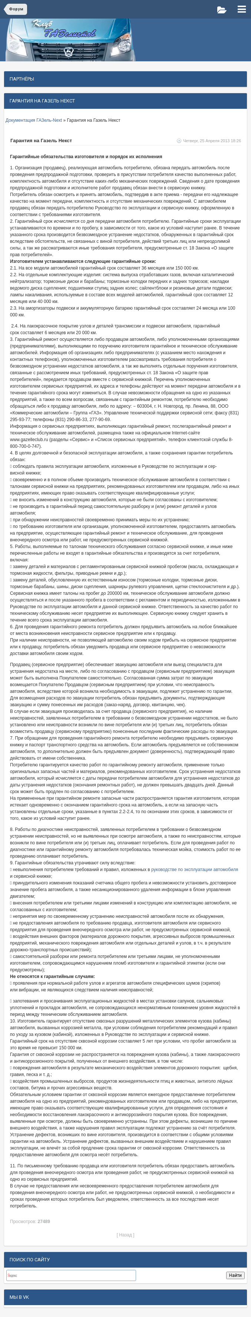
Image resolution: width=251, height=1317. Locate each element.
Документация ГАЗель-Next (34, 120)
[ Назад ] (126, 1235)
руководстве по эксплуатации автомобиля (194, 869)
